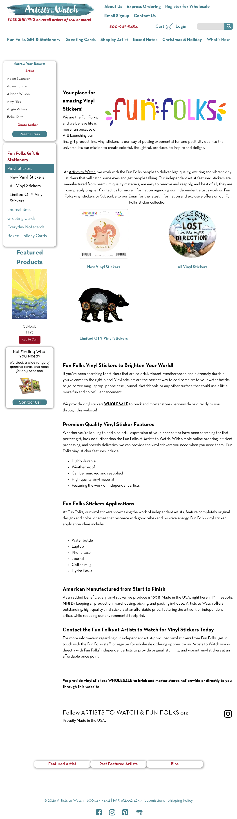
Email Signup (116, 16)
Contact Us (145, 16)
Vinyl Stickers (78, 73)
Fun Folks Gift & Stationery (33, 40)
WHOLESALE (120, 681)
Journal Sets (19, 210)
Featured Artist (62, 764)
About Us (113, 7)
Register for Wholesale (187, 7)
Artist (40, 70)
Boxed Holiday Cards (27, 236)
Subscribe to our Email (119, 196)
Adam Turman (17, 86)
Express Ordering (144, 7)
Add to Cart (30, 339)
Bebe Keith (15, 117)
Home (68, 62)
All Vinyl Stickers (25, 186)
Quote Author (30, 125)
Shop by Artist (114, 40)
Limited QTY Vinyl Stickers (27, 198)
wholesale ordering (151, 644)
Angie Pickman (18, 109)
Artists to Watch (82, 172)
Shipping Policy (180, 801)
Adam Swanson (18, 78)
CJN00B (29, 326)
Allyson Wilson (18, 94)
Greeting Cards (80, 40)
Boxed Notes (145, 40)
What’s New (218, 40)
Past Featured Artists (118, 764)
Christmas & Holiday (182, 40)
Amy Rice (14, 101)
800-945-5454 (123, 27)
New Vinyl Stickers (27, 177)
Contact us (108, 190)
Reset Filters (30, 134)
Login (181, 27)
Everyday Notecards (26, 227)
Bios (175, 764)
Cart (159, 27)
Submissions (154, 801)
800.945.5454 (98, 801)
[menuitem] (29, 79)
